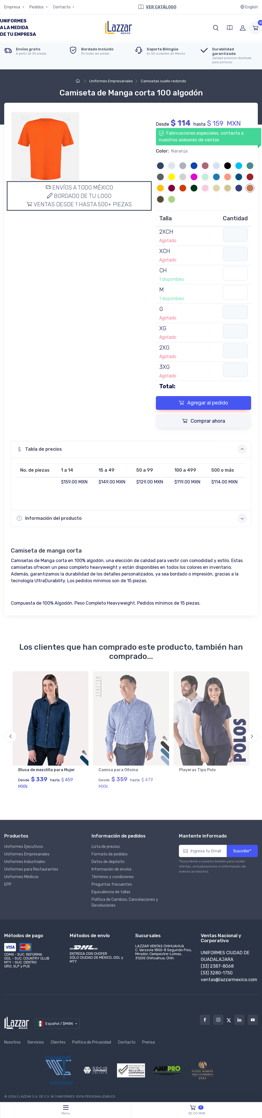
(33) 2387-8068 (217, 963)
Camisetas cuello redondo (163, 81)
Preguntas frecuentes (112, 881)
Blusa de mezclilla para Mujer (46, 770)
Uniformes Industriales (24, 858)
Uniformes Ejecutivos (23, 843)
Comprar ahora (203, 421)
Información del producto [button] (132, 518)
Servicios (35, 1039)
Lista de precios (106, 843)
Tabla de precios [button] (132, 449)
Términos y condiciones (113, 873)
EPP (7, 881)
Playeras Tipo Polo (197, 770)
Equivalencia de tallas (111, 889)
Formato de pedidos (110, 851)
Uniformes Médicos (21, 873)
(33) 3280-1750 (217, 969)
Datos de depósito (108, 858)
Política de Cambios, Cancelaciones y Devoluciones (125, 899)
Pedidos (37, 7)
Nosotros (12, 1039)
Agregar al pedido (203, 403)
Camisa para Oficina (118, 770)
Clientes (58, 1039)
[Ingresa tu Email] (203, 848)
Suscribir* (242, 847)
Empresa (12, 7)
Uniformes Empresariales (110, 81)
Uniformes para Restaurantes (31, 866)
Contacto (62, 7)
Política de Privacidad (91, 1039)
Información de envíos (112, 866)
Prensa (148, 1039)
